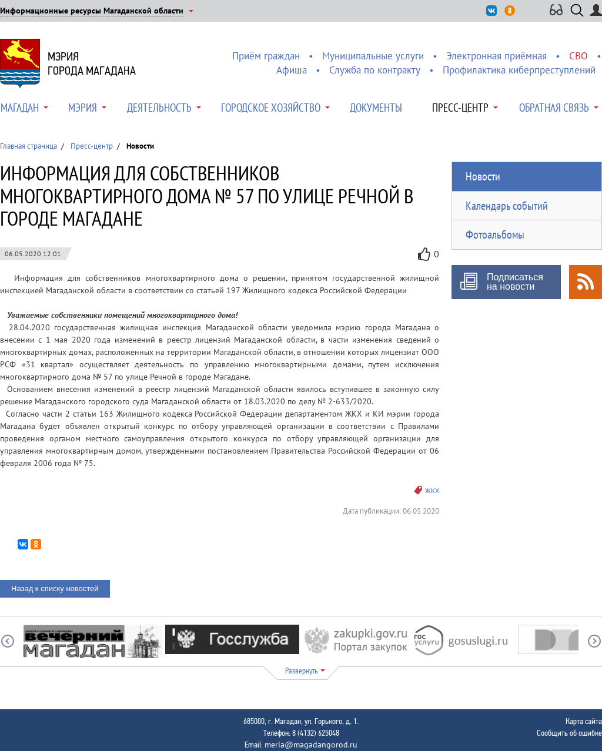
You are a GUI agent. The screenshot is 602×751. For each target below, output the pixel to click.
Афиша (291, 69)
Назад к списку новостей (55, 588)
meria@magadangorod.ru (311, 744)
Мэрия (82, 107)
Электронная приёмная (496, 55)
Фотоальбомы (495, 234)
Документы (376, 107)
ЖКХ (432, 490)
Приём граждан (266, 55)
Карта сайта (584, 721)
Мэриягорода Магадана (92, 63)
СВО (578, 55)
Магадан (20, 107)
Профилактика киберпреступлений (519, 69)
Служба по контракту (374, 69)
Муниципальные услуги (373, 55)
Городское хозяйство (270, 107)
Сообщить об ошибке (569, 732)
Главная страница (28, 146)
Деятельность (159, 107)
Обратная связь (554, 107)
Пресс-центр (460, 107)
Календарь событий (507, 205)
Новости (483, 176)
